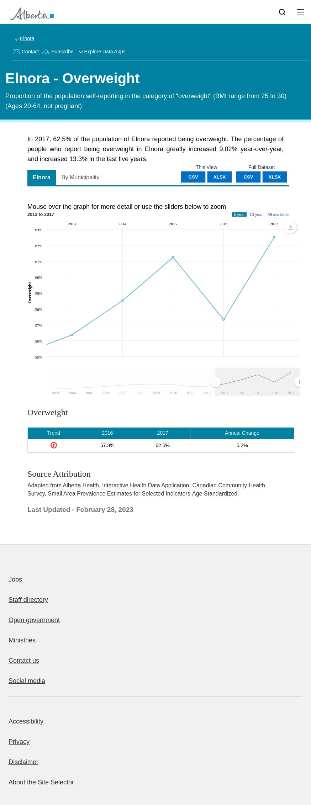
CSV (248, 177)
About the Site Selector (41, 782)
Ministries (22, 640)
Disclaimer (23, 762)
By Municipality (81, 177)
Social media (27, 680)
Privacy (19, 741)
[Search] (282, 11)
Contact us (24, 660)
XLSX (275, 177)
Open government (34, 620)
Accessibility (26, 721)
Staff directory (28, 599)
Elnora (27, 38)
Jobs (15, 579)
